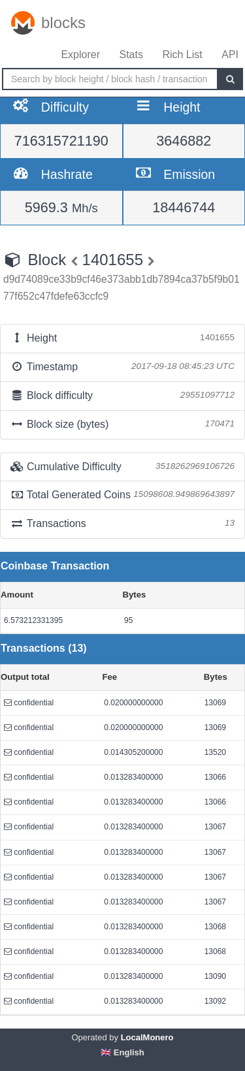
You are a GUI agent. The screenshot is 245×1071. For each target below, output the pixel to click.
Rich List (182, 54)
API (229, 54)
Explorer (80, 54)
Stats (130, 54)
